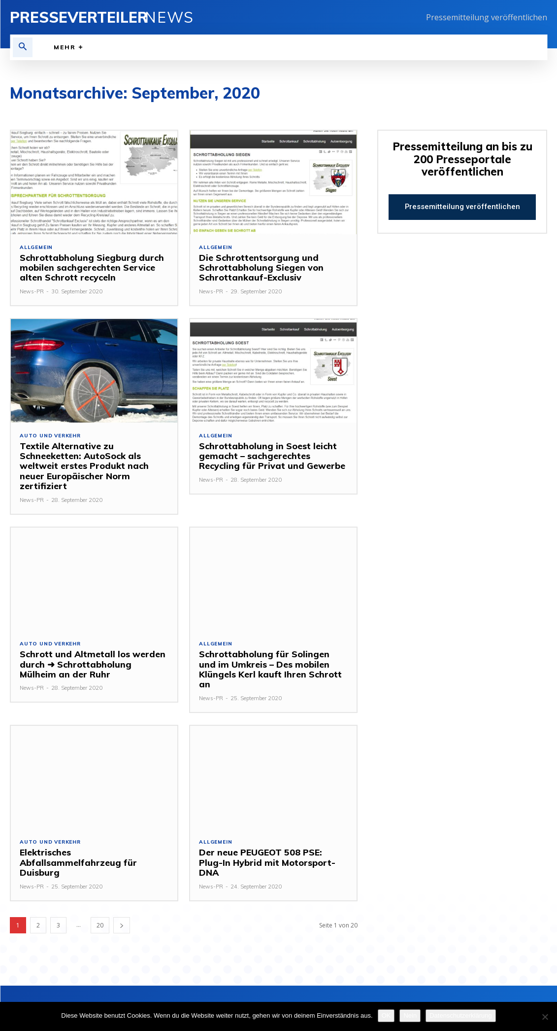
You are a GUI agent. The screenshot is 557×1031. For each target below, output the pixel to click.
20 (100, 915)
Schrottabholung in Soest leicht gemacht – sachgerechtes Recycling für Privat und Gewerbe (269, 456)
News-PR (32, 291)
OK (386, 1015)
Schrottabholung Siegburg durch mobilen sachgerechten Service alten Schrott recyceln (89, 267)
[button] (23, 47)
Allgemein (36, 247)
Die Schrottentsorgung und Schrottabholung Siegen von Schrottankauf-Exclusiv (259, 267)
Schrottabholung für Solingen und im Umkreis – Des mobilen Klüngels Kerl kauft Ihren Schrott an (272, 664)
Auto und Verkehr (50, 435)
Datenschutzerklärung (460, 1015)
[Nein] (545, 1017)
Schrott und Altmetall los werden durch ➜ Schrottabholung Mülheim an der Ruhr (92, 664)
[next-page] (121, 915)
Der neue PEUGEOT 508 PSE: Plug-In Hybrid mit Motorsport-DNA (270, 847)
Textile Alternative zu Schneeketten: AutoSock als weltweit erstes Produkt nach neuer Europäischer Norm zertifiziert (83, 466)
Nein (410, 1015)
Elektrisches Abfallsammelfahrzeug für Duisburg (75, 852)
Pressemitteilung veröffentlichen (486, 17)
